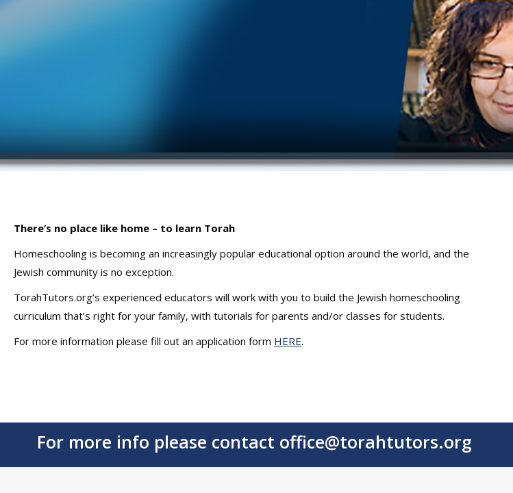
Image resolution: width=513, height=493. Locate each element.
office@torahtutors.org (375, 441)
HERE (287, 341)
